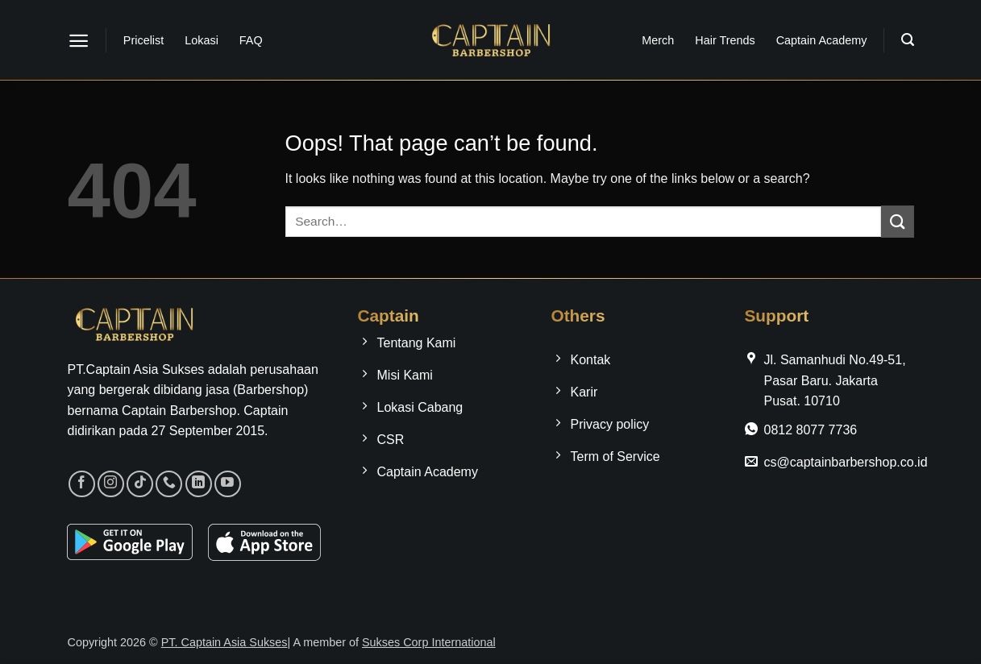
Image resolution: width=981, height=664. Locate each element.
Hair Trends (724, 40)
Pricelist (143, 40)
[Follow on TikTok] (140, 484)
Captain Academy (821, 40)
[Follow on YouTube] (227, 484)
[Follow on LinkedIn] (198, 484)
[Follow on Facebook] (82, 484)
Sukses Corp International (429, 642)
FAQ (251, 40)
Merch (658, 40)
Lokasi (201, 40)
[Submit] (897, 221)
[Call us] (169, 484)
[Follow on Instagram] (111, 484)
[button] (78, 40)
